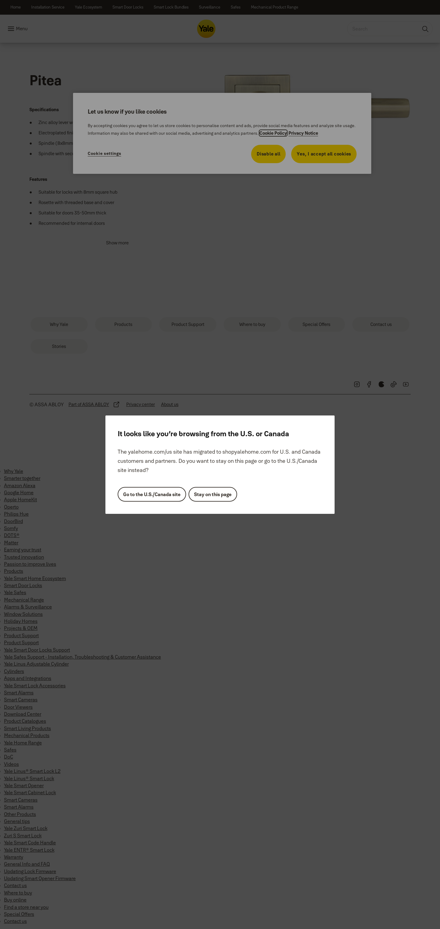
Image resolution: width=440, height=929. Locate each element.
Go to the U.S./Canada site (152, 494)
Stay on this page (213, 494)
